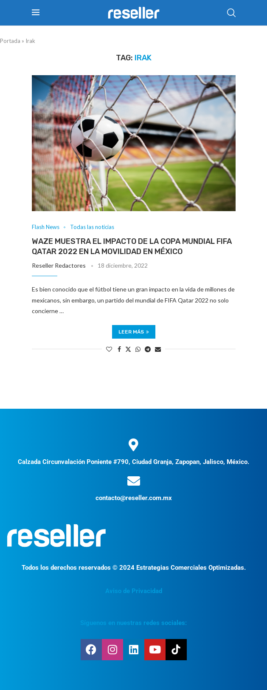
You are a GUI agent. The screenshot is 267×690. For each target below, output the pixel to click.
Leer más (133, 332)
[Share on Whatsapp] (138, 349)
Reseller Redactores (59, 265)
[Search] (231, 12)
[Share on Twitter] (128, 349)
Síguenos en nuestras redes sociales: (133, 623)
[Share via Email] (158, 349)
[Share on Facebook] (119, 349)
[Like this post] (109, 349)
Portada (10, 40)
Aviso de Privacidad (133, 591)
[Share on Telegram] (148, 349)
